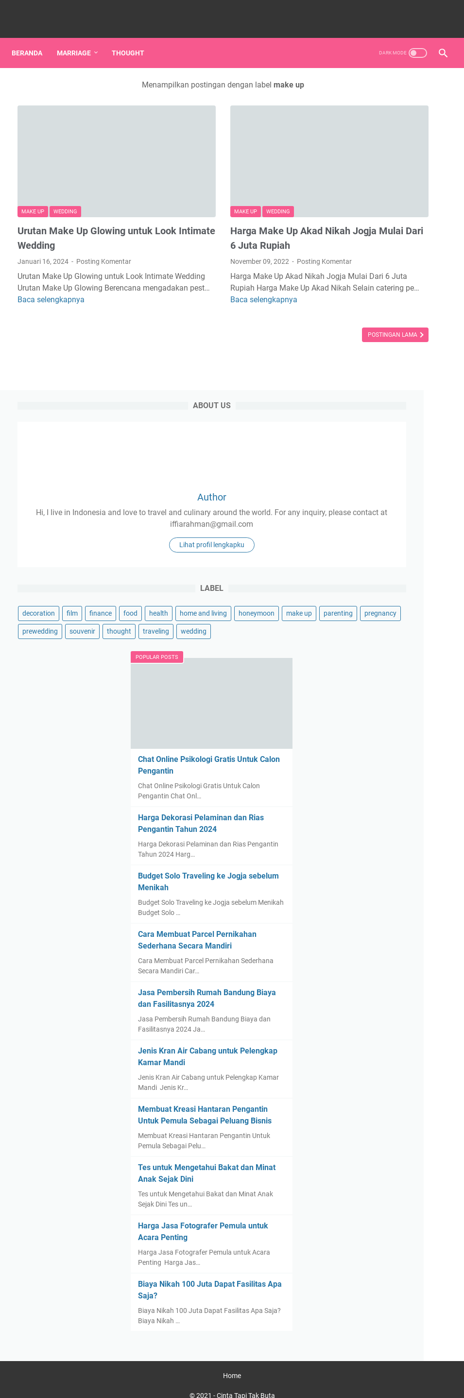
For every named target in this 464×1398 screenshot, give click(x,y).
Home (232, 1363)
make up (32, 168)
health (377, 357)
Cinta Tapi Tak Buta (246, 1383)
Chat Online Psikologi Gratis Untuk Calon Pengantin (382, 557)
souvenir (355, 429)
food (350, 357)
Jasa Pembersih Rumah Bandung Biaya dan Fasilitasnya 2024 (387, 866)
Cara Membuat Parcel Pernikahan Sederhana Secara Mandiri (385, 786)
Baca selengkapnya (72, 267)
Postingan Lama (267, 302)
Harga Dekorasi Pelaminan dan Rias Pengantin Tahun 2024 (392, 637)
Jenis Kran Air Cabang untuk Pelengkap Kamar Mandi (387, 946)
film (392, 339)
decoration (359, 339)
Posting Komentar (103, 218)
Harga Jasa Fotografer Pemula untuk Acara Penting (385, 1187)
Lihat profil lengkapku (392, 266)
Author (392, 166)
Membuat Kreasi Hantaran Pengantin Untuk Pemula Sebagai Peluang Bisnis (391, 1026)
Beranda (32, 38)
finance (421, 339)
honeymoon (419, 375)
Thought (134, 38)
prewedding (404, 411)
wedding (65, 168)
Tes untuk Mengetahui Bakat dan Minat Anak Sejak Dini (384, 1106)
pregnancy (359, 411)
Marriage (80, 38)
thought (392, 429)
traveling (356, 447)
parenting (394, 393)
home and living (366, 375)
